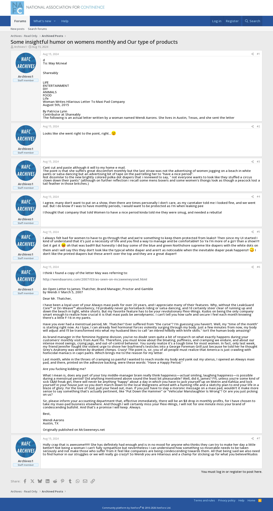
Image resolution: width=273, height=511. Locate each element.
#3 (258, 161)
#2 (258, 126)
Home (251, 500)
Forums (20, 21)
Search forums (37, 29)
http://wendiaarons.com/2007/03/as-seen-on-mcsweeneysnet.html (95, 279)
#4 (258, 196)
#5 (258, 232)
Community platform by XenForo (136, 507)
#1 (258, 54)
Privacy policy (226, 500)
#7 (258, 438)
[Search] (252, 21)
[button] (55, 21)
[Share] (252, 54)
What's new (42, 21)
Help (64, 21)
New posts (18, 29)
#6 (258, 267)
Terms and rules (204, 500)
